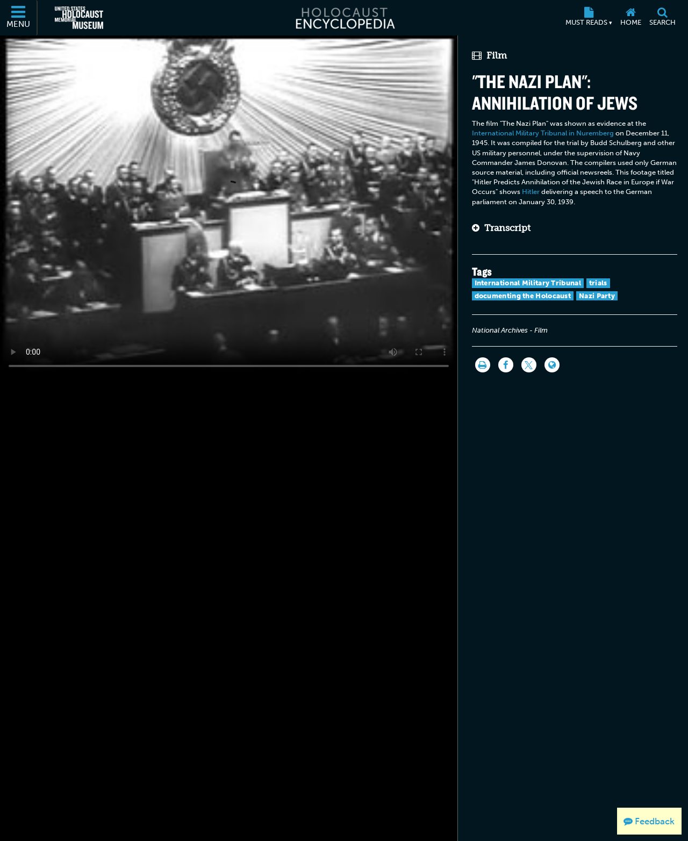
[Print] (482, 364)
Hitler (531, 192)
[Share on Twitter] (528, 364)
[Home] (630, 17)
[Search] (662, 17)
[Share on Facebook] (505, 364)
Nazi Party (597, 296)
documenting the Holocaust (523, 296)
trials (598, 283)
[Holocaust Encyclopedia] (344, 17)
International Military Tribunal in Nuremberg (543, 133)
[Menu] (19, 17)
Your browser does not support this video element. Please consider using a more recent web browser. (228, 206)
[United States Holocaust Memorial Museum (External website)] (79, 17)
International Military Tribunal (528, 283)
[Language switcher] (552, 364)
